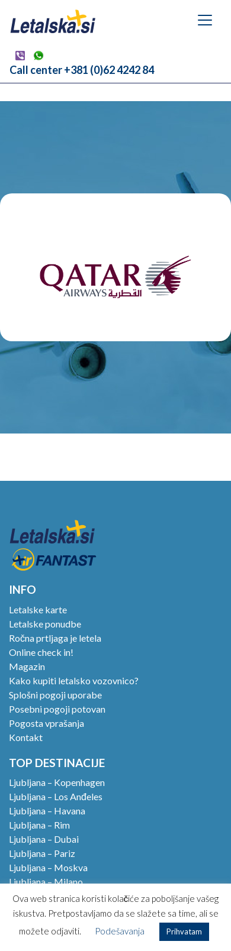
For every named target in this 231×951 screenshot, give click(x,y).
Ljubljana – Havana (47, 810)
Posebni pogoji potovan (57, 708)
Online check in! (41, 652)
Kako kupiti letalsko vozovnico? (74, 680)
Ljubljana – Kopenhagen (57, 782)
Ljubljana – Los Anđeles (55, 796)
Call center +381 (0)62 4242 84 (81, 69)
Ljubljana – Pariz (42, 853)
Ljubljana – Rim (39, 824)
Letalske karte (38, 609)
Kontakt (26, 737)
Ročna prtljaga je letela (55, 637)
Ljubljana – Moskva (48, 867)
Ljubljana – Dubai (44, 839)
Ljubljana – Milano (46, 881)
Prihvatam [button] (184, 931)
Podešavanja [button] (120, 931)
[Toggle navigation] (205, 20)
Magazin (27, 666)
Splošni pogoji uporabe (55, 694)
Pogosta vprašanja (46, 723)
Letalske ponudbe (45, 623)
